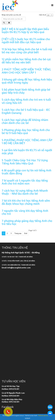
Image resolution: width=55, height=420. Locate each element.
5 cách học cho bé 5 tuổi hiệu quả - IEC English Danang (26, 111)
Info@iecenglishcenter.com (19, 268)
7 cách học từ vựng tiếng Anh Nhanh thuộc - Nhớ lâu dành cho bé (25, 192)
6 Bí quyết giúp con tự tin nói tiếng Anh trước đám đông (26, 171)
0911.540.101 (14, 396)
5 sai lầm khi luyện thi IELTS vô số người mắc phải (27, 151)
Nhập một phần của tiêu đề (11, 15)
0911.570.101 (14, 389)
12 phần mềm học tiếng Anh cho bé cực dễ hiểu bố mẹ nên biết (26, 60)
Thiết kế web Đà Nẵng (45, 415)
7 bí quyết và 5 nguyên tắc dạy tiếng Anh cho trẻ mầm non (25, 182)
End (25, 233)
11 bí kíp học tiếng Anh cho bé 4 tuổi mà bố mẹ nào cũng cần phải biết (27, 50)
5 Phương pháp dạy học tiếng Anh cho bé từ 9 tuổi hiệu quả (26, 131)
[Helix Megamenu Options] (52, 5)
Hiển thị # (42, 15)
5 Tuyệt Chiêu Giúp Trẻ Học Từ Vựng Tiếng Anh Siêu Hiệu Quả (25, 161)
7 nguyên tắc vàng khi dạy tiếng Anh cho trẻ (25, 212)
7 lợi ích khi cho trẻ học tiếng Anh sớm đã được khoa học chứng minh (26, 202)
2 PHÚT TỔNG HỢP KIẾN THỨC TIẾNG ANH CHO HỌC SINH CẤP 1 (26, 70)
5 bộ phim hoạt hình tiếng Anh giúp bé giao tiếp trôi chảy (26, 91)
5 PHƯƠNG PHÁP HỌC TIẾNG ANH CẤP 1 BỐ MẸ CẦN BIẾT (27, 141)
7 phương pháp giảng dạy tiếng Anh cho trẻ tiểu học (27, 222)
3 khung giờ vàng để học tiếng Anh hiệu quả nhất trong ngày (27, 81)
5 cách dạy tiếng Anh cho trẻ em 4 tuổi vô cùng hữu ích (26, 101)
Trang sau (17, 233)
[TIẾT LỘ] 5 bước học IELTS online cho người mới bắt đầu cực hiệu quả (26, 40)
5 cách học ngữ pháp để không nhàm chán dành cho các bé (25, 121)
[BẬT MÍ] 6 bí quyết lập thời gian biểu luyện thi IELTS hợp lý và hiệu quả (25, 30)
